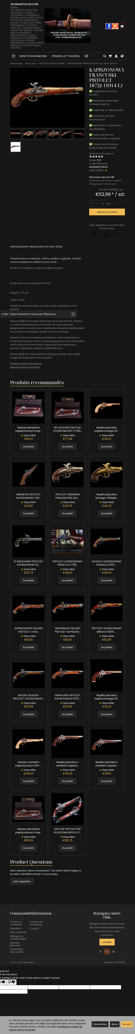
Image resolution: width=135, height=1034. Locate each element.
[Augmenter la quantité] (92, 203)
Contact (34, 928)
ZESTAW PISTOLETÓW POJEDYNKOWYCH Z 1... (67, 830)
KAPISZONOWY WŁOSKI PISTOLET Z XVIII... (28, 630)
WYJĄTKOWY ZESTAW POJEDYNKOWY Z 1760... (67, 429)
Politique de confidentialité (18, 937)
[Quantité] (97, 203)
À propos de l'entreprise (36, 923)
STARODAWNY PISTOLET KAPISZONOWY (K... (28, 563)
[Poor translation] (11, 982)
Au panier (28, 446)
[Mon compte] (116, 56)
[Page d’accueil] (68, 25)
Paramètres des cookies (16, 950)
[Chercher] (105, 56)
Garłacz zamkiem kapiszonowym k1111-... (28, 763)
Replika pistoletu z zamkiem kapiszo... (67, 763)
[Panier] (110, 56)
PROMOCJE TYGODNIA (66, 56)
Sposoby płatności (15, 944)
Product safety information (26, 363)
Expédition (15, 928)
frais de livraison (26, 962)
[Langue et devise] (122, 56)
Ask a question (22, 881)
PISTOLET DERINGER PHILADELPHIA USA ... (67, 496)
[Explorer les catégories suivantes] (86, 56)
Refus (115, 1024)
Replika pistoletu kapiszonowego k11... (107, 429)
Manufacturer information (25, 367)
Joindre (107, 942)
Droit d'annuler (18, 932)
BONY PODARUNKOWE (33, 56)
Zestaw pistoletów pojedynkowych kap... (28, 429)
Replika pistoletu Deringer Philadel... (106, 496)
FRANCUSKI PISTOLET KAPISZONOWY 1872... (67, 697)
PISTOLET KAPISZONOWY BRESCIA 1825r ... (107, 630)
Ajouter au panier (107, 212)
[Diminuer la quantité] (103, 203)
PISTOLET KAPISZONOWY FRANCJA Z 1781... (67, 563)
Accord (127, 1024)
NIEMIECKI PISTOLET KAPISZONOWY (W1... (28, 496)
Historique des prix (101, 177)
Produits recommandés (37, 382)
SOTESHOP (120, 962)
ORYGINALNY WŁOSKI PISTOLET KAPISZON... (67, 630)
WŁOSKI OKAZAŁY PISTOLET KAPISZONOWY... (28, 697)
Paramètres (100, 1024)
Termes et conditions (16, 923)
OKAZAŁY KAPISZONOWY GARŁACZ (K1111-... (106, 563)
